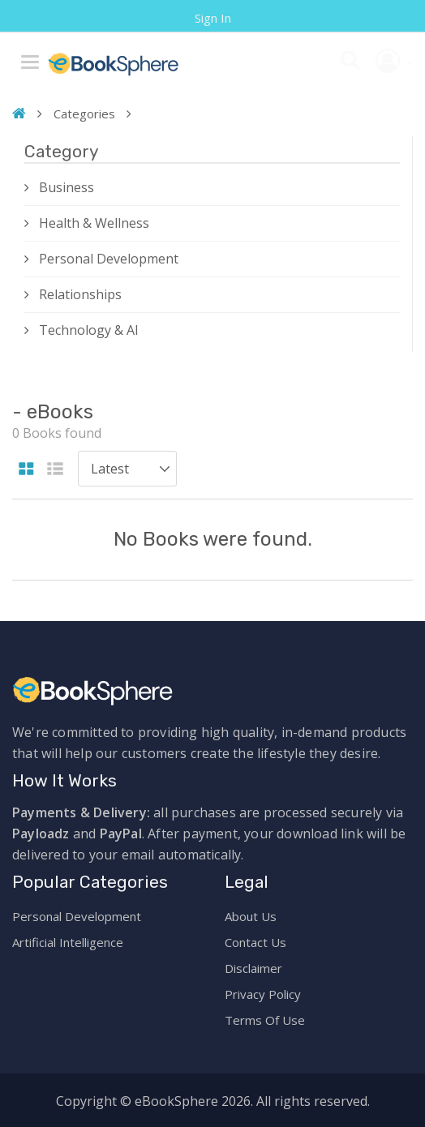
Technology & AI (89, 330)
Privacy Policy (263, 994)
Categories (84, 113)
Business (66, 187)
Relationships (80, 294)
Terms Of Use (265, 1020)
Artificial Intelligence (67, 942)
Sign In (213, 18)
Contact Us (255, 942)
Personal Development (108, 259)
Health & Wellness (94, 223)
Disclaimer (253, 968)
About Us (251, 916)
